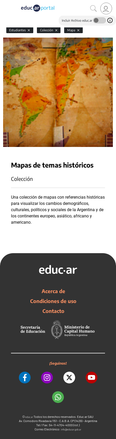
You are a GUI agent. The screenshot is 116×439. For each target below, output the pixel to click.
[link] (106, 8)
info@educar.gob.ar (71, 429)
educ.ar (29, 417)
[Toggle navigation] (4, 3)
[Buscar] (93, 8)
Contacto (53, 311)
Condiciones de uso (53, 301)
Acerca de (53, 291)
